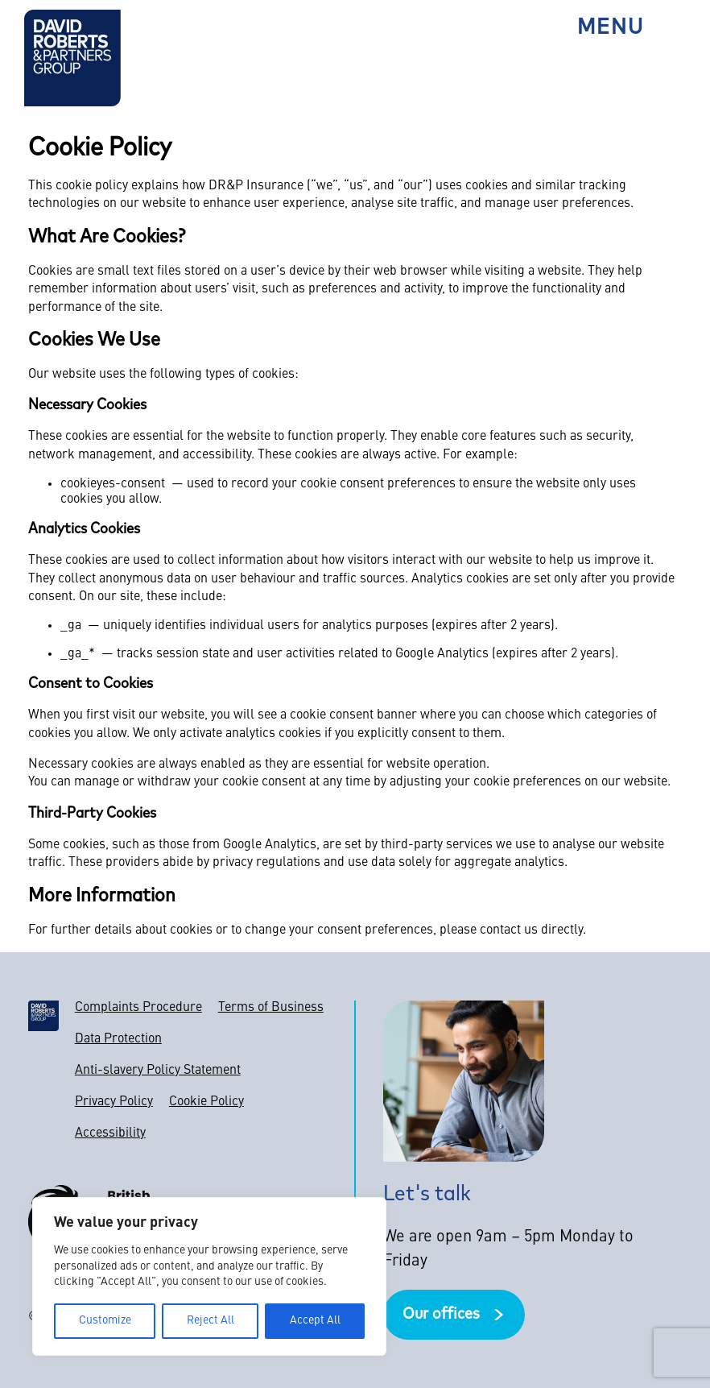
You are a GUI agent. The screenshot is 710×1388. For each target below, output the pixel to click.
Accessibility (110, 1133)
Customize (105, 1321)
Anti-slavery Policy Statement (158, 1070)
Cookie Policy (206, 1102)
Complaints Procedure (138, 1007)
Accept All (315, 1321)
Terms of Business (271, 1007)
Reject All (210, 1321)
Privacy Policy (114, 1102)
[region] (209, 1276)
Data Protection (118, 1039)
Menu (610, 28)
